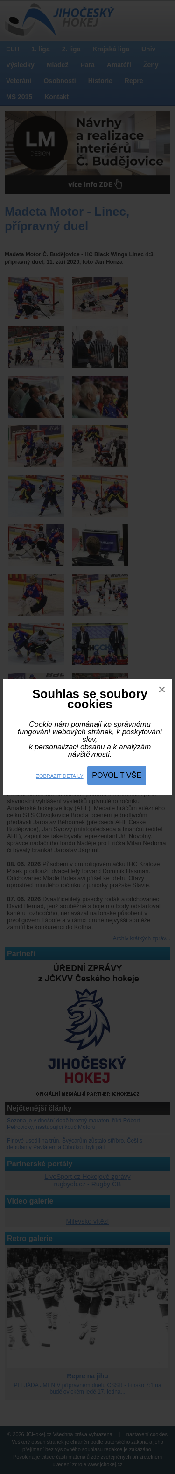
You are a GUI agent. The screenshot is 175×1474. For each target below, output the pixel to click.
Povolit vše (116, 775)
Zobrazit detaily (59, 776)
